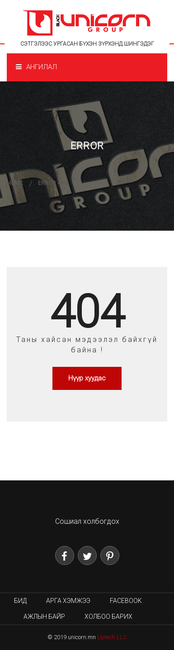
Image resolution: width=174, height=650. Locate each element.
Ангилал (36, 67)
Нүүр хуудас (87, 378)
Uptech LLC (112, 637)
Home (15, 183)
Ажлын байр (44, 616)
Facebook (126, 600)
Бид (20, 600)
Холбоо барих (108, 616)
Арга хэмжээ (68, 600)
